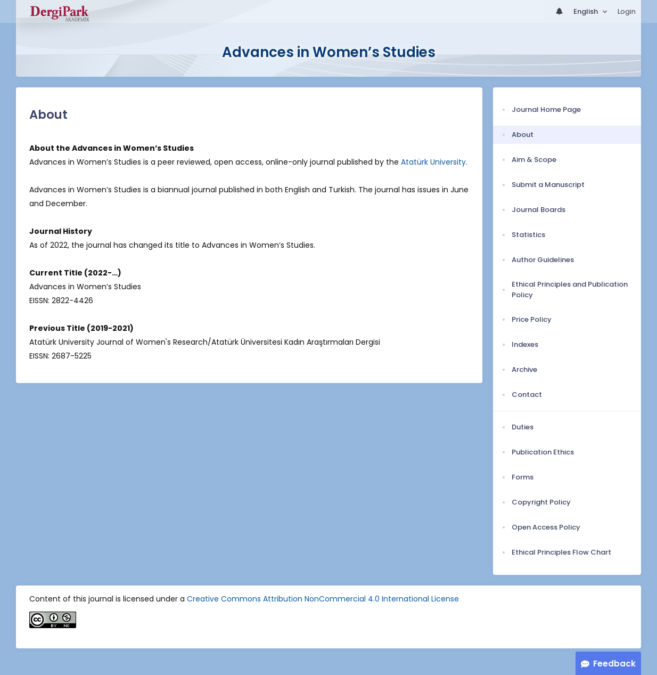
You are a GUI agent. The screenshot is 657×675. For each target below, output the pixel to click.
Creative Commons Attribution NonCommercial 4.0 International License (323, 598)
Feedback (614, 663)
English (586, 11)
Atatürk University (433, 162)
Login (627, 11)
